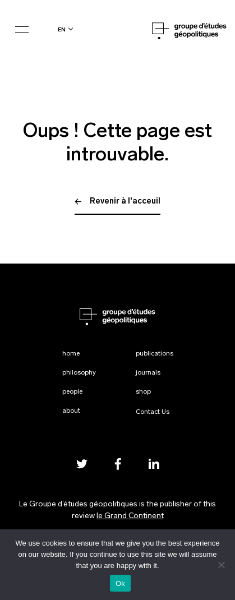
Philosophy (79, 373)
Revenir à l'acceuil (117, 201)
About (71, 411)
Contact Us (152, 412)
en (62, 29)
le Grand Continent (130, 516)
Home (71, 353)
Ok (120, 583)
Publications (154, 353)
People (72, 392)
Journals (148, 373)
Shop (143, 392)
